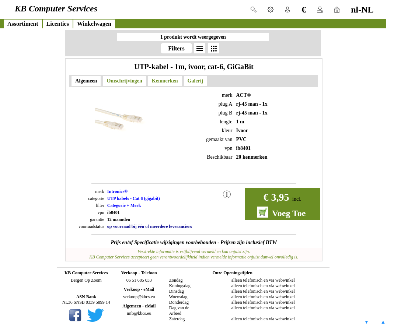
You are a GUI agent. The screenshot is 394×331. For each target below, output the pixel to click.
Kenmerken (165, 81)
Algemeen (86, 81)
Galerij (195, 81)
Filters (176, 48)
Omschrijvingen (124, 81)
